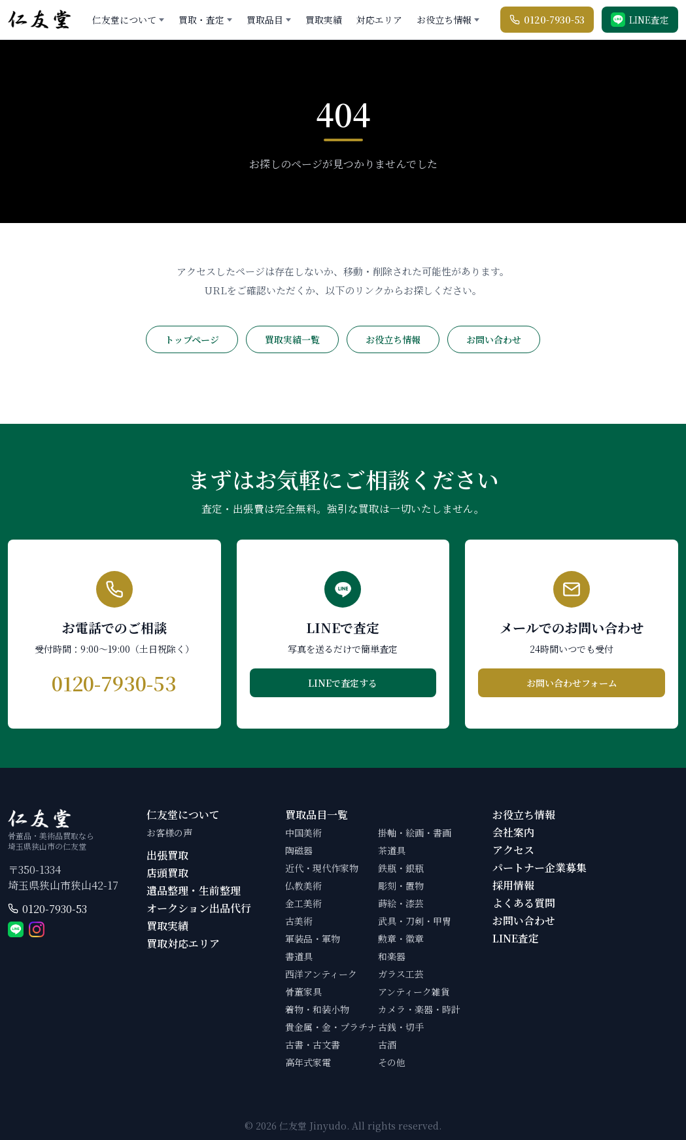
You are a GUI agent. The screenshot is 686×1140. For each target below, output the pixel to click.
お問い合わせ (493, 339)
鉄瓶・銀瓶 (401, 867)
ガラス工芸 (401, 973)
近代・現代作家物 (321, 867)
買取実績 (323, 19)
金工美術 (303, 903)
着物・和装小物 (317, 1009)
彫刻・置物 (401, 885)
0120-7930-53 (54, 908)
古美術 (299, 920)
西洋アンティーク (321, 973)
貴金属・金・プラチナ (331, 1026)
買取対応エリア (183, 943)
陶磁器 (299, 850)
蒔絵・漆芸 (401, 903)
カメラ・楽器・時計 (419, 1009)
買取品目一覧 (316, 814)
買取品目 (265, 19)
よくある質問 (523, 902)
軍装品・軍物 (312, 938)
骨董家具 (303, 991)
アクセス (513, 849)
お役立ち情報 (444, 19)
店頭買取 (167, 872)
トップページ (192, 339)
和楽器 (391, 956)
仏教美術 (303, 885)
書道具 (299, 956)
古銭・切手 (401, 1026)
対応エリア (379, 19)
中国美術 (303, 832)
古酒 (387, 1044)
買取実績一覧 (292, 339)
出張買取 (167, 855)
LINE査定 (515, 938)
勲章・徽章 (401, 938)
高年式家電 (308, 1062)
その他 (391, 1062)
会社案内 (513, 832)
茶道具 (391, 850)
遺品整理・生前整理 (193, 890)
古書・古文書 (312, 1044)
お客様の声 (169, 832)
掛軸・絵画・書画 (414, 832)
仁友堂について (124, 19)
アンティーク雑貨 (414, 991)
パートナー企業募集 (539, 867)
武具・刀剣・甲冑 (414, 920)
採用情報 (513, 885)
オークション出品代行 (198, 908)
